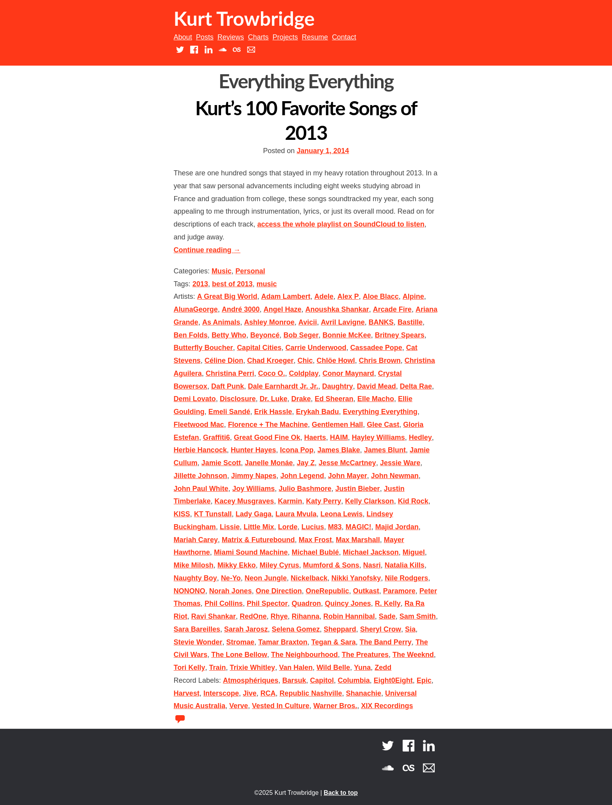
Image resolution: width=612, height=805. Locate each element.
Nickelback (309, 578)
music (267, 284)
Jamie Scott (221, 463)
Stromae (240, 642)
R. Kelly (388, 603)
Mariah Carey (196, 540)
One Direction (279, 591)
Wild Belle (333, 667)
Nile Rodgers (406, 578)
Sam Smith (418, 616)
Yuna (362, 667)
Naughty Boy (195, 578)
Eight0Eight (393, 680)
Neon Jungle (265, 578)
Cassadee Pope (376, 348)
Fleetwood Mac (199, 424)
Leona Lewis (341, 514)
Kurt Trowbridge (244, 18)
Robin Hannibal (349, 616)
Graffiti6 (216, 437)
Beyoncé (265, 335)
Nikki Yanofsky (356, 578)
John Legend (302, 476)
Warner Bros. (335, 706)
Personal (250, 271)
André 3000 (241, 309)
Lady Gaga (253, 514)
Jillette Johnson (200, 476)
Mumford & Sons (331, 565)
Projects (285, 37)
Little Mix (259, 527)
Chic (305, 360)
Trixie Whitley (252, 667)
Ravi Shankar (213, 616)
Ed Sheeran (334, 399)
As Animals (221, 322)
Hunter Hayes (253, 450)
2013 (200, 284)
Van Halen (295, 667)
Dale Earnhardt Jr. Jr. (283, 386)
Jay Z (306, 463)
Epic (424, 680)
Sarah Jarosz (246, 629)
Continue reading (207, 250)
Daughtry (337, 386)
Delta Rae (416, 386)
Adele (324, 296)
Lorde (288, 527)
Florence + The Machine (268, 424)
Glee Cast (383, 424)
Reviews (231, 37)
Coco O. (271, 373)
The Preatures (365, 655)
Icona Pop (297, 450)
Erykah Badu (317, 412)
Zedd (383, 667)
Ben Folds (191, 335)
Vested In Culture (280, 706)
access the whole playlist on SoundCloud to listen (341, 224)
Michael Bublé (315, 552)
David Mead (376, 386)
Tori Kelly (189, 667)
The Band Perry (386, 642)
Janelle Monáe (269, 463)
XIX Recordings (387, 706)
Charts (258, 37)
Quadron (306, 603)
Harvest (187, 693)
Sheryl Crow (380, 629)
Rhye (279, 616)
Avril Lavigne (342, 322)
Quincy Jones (348, 603)
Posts (205, 37)
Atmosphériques (250, 680)
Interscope (221, 693)
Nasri (372, 565)
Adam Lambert (285, 296)
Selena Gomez (296, 629)
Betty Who (229, 335)
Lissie (230, 527)
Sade (387, 616)
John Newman (395, 476)
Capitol (322, 680)
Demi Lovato (195, 399)
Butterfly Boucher (203, 348)
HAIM (339, 437)
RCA (268, 693)
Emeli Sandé (229, 412)
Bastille (410, 322)
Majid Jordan (397, 527)
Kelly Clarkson (369, 501)
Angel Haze (283, 309)
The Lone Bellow (239, 655)
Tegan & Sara (333, 642)
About (183, 37)
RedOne (253, 616)
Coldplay (304, 373)
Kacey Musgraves (244, 501)
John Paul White (201, 489)
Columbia (354, 680)
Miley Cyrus (279, 565)
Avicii (307, 322)
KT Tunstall (213, 514)
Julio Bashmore (305, 489)
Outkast (366, 591)
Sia (410, 629)
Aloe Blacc (381, 296)
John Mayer (347, 476)
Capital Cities (259, 348)
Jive (250, 693)
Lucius (313, 527)
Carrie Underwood (315, 348)
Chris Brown (380, 360)
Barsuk (294, 680)
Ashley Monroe (269, 322)
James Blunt (385, 450)
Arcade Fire (392, 309)
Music (222, 271)
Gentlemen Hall (337, 424)
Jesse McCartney (347, 463)
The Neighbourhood (304, 655)
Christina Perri (230, 373)
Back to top (341, 792)
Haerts (315, 437)
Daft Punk (227, 386)
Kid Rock (413, 501)
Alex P (348, 296)
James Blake (339, 450)
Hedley (420, 437)
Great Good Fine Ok (267, 437)
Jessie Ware (400, 463)
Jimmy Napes (254, 476)
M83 (335, 527)
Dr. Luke (273, 399)
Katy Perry (323, 501)
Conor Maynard (348, 373)
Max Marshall (358, 540)
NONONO (189, 591)
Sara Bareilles (197, 629)
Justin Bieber (357, 489)
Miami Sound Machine (251, 552)
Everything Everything (380, 412)
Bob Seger (301, 335)
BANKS (381, 322)
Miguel (414, 552)
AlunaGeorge (196, 309)
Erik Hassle (273, 412)
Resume (315, 37)
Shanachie (363, 693)
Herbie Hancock (200, 450)
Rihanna (305, 616)
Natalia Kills (405, 565)
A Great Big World (227, 296)
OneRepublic (327, 591)
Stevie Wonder (198, 642)
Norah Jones (230, 591)
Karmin (290, 501)
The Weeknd (413, 655)
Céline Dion (224, 360)
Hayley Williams (378, 437)
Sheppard (340, 629)
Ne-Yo (231, 578)
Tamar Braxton (282, 642)
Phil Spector (267, 603)
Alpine (413, 296)
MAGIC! (358, 527)
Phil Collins (224, 603)
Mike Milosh (194, 565)
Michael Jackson (371, 552)
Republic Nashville (311, 693)
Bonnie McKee (347, 335)
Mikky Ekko (237, 565)
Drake (301, 399)
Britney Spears (400, 335)
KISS (182, 514)
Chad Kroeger (270, 360)
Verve (238, 706)
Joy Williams (253, 489)
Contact (344, 37)
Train (217, 667)
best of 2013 (232, 284)
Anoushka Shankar (337, 309)
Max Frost (315, 540)
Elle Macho (375, 399)
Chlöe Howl (336, 360)
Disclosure (238, 399)
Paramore (399, 591)
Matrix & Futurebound (258, 540)
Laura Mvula (295, 514)
